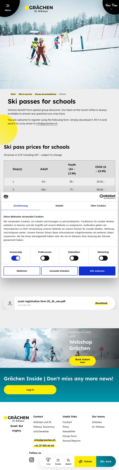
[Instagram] (31, 460)
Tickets (85, 461)
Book (106, 461)
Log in (30, 389)
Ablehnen (22, 271)
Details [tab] (59, 205)
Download (101, 303)
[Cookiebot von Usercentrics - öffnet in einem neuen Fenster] (101, 196)
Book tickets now (82, 361)
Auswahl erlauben (59, 271)
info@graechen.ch (46, 123)
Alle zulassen (97, 271)
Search (68, 462)
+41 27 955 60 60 (44, 445)
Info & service (25, 94)
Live (48, 461)
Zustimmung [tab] (21, 205)
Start (13, 94)
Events (58, 462)
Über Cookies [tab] (98, 205)
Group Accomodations (45, 94)
